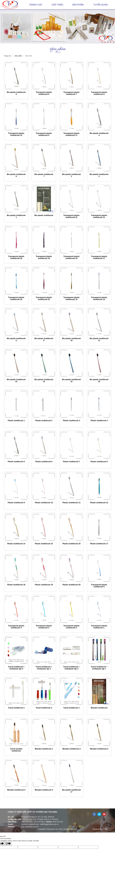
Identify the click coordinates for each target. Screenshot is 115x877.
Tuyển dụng (100, 4)
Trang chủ (35, 4)
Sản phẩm (78, 4)
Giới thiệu (57, 4)
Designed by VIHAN (100, 829)
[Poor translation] (8, 844)
